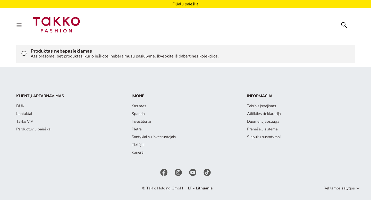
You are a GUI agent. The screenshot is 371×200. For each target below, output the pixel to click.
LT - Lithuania (200, 188)
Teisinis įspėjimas (261, 106)
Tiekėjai (138, 144)
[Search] (344, 24)
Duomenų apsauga (263, 121)
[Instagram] (179, 171)
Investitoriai (141, 121)
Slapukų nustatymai (264, 136)
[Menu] (19, 25)
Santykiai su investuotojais (154, 136)
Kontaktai (24, 113)
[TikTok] (207, 171)
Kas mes (139, 106)
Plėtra (137, 129)
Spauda (138, 113)
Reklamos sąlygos (339, 188)
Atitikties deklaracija (264, 113)
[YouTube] (193, 171)
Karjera (138, 152)
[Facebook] (164, 171)
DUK (20, 106)
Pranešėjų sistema (262, 129)
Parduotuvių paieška (33, 129)
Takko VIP (24, 121)
